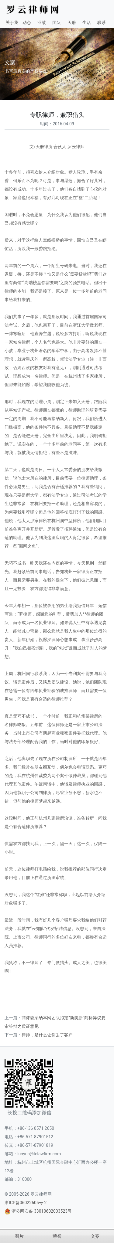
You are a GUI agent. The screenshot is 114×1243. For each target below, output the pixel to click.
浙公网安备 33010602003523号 (42, 1211)
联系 (101, 22)
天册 (71, 22)
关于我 (11, 22)
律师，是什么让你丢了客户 (47, 1034)
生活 (86, 22)
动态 (26, 22)
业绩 (41, 22)
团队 (56, 22)
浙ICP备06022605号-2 (26, 1202)
